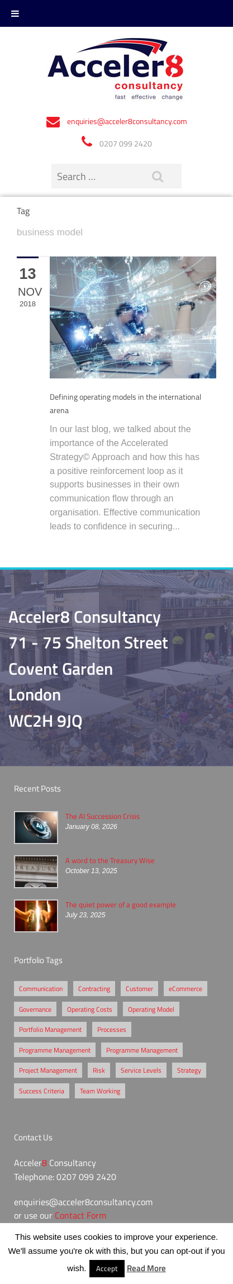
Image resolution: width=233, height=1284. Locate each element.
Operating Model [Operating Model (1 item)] (151, 1009)
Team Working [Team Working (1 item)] (100, 1090)
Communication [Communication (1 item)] (41, 988)
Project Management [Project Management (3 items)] (48, 1069)
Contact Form (80, 1215)
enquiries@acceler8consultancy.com (127, 121)
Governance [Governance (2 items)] (35, 1009)
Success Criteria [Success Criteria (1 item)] (41, 1090)
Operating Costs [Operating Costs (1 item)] (89, 1009)
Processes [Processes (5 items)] (111, 1029)
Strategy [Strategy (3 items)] (189, 1069)
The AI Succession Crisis (102, 816)
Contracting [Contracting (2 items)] (94, 988)
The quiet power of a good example (120, 904)
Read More (146, 1268)
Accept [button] (107, 1268)
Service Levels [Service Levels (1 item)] (141, 1069)
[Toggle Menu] (15, 13)
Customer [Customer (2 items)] (139, 988)
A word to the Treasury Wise (110, 860)
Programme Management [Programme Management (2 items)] (55, 1049)
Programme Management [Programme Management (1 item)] (142, 1049)
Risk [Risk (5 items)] (99, 1069)
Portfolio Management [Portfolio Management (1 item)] (50, 1029)
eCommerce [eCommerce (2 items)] (185, 988)
